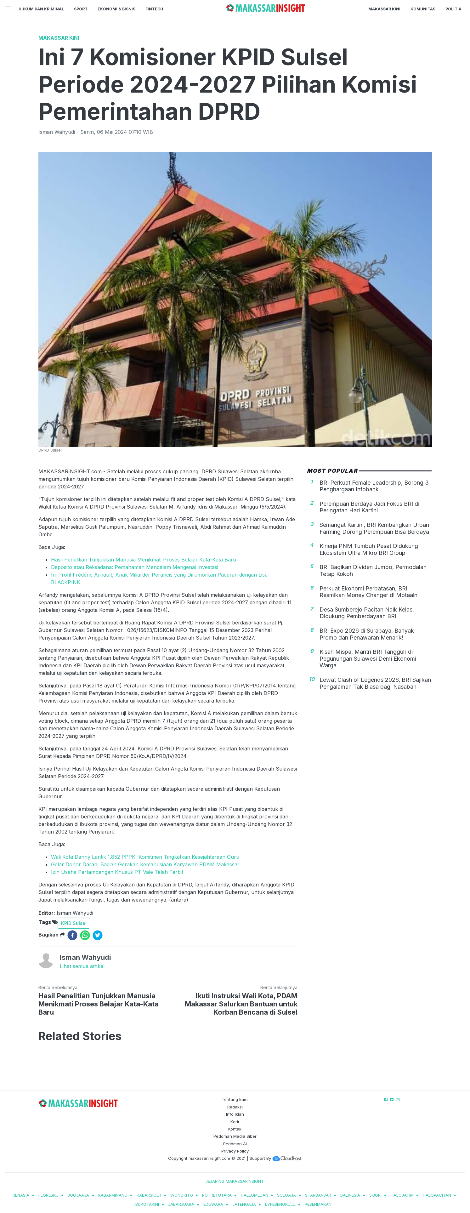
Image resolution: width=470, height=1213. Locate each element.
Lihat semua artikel (82, 966)
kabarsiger (149, 1195)
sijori (375, 1195)
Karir (235, 1121)
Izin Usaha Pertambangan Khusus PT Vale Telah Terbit (117, 872)
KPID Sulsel (74, 923)
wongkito (181, 1195)
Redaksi (235, 1106)
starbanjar (318, 1195)
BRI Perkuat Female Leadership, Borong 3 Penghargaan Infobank (374, 486)
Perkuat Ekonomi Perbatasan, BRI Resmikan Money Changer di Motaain (368, 592)
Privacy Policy (235, 1150)
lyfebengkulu (280, 1204)
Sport (81, 9)
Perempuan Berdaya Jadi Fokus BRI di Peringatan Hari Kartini (369, 507)
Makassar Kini (384, 9)
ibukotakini (146, 1204)
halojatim (402, 1195)
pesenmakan (318, 1204)
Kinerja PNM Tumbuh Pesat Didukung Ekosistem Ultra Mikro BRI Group (369, 549)
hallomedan (254, 1195)
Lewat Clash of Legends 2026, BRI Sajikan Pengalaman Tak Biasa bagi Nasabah (375, 683)
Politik (453, 9)
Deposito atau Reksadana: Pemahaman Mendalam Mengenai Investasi (134, 567)
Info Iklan (235, 1114)
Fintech (154, 9)
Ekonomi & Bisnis (116, 9)
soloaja (286, 1195)
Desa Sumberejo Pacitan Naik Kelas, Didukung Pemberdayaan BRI (367, 613)
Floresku (48, 1195)
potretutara (217, 1195)
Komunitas (423, 9)
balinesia (350, 1195)
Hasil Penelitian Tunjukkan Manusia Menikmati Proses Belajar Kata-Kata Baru (143, 559)
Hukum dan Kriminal (41, 9)
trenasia (19, 1195)
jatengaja (244, 1204)
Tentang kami (235, 1099)
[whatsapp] (85, 935)
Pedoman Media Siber (235, 1136)
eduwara (213, 1204)
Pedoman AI (235, 1143)
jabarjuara (181, 1204)
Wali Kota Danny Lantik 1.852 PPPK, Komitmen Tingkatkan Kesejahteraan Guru (145, 857)
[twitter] (98, 935)
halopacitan (437, 1195)
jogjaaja (78, 1195)
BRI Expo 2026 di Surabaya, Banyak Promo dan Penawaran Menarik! (367, 634)
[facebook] (72, 935)
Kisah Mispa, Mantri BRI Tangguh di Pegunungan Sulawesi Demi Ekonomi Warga (368, 658)
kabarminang (112, 1195)
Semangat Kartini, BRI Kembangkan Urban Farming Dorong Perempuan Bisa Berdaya (374, 528)
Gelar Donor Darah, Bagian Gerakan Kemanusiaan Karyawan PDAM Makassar (145, 864)
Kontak (234, 1128)
